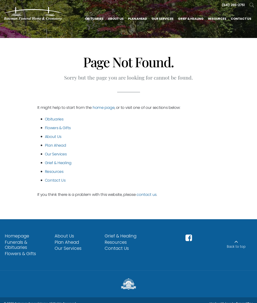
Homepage (17, 236)
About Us (53, 136)
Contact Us (55, 180)
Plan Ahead (55, 145)
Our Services (56, 154)
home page (104, 107)
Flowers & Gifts (58, 128)
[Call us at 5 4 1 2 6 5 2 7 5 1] (233, 5)
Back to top (236, 246)
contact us (147, 194)
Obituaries (54, 119)
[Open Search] (252, 5)
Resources (54, 171)
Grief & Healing (58, 162)
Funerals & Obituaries (16, 245)
